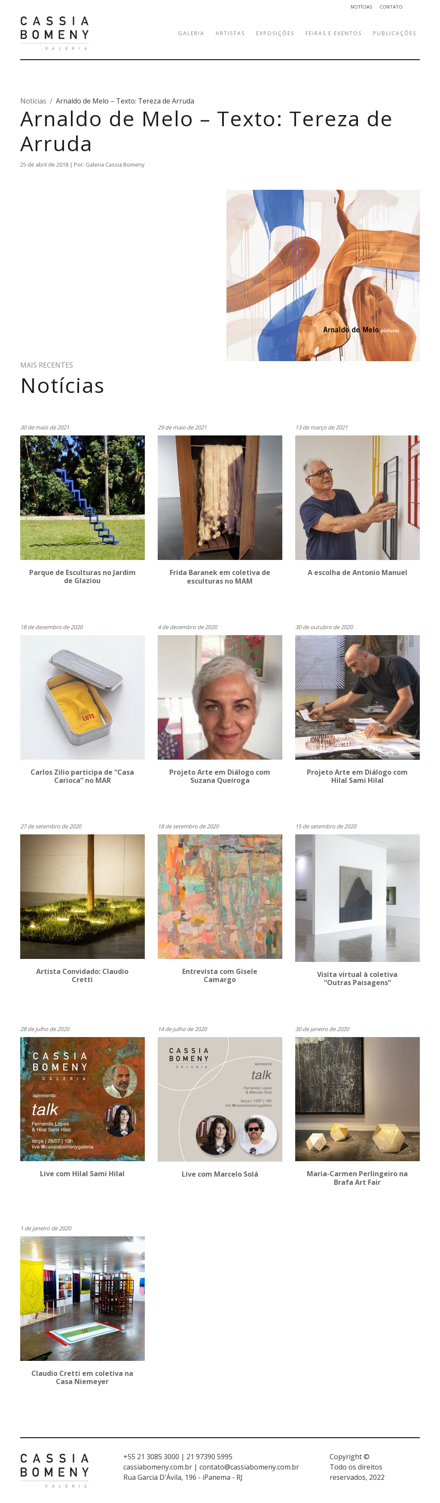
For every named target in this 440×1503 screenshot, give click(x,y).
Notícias (362, 6)
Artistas (230, 33)
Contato (391, 6)
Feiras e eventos (334, 33)
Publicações (394, 33)
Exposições (275, 33)
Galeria (191, 33)
